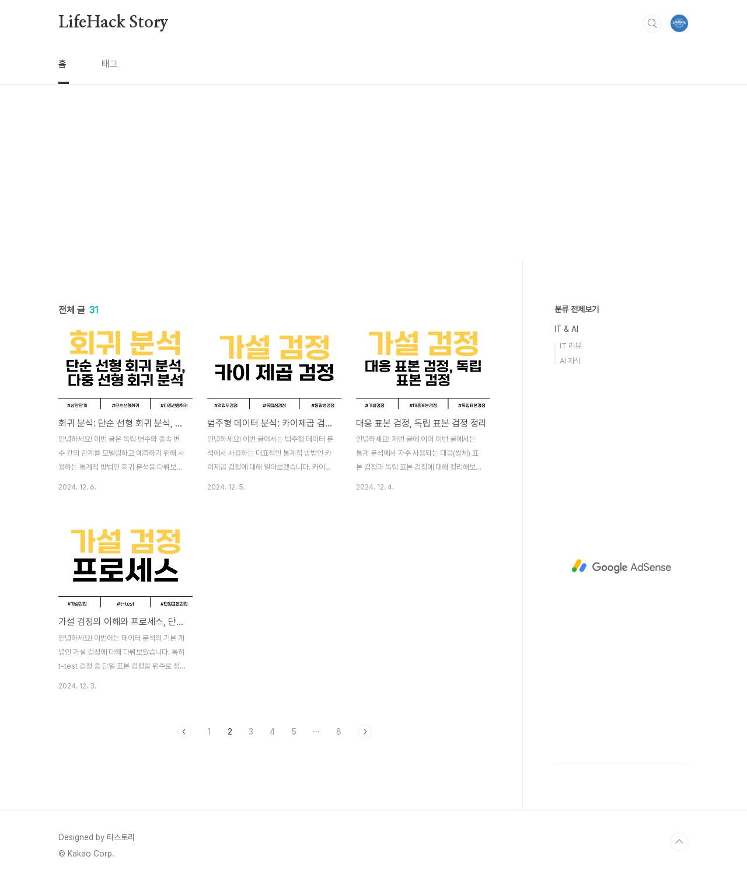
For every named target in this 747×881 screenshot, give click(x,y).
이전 (184, 732)
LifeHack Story (113, 23)
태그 (110, 63)
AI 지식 (570, 360)
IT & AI (566, 329)
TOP (679, 842)
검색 (652, 23)
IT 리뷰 (570, 345)
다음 (365, 732)
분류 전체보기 (576, 309)
